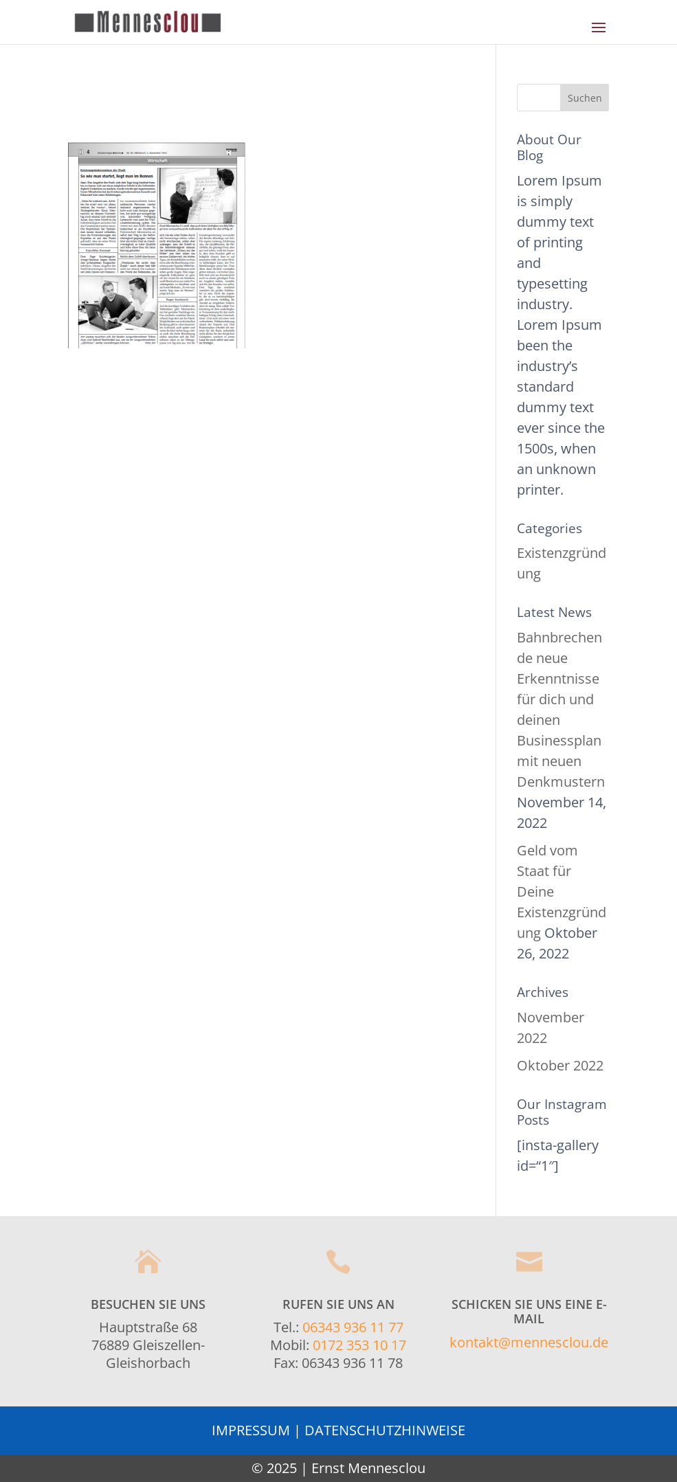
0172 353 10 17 (359, 1345)
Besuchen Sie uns (148, 1304)
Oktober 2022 (560, 1065)
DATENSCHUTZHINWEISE (384, 1430)
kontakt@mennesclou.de (529, 1342)
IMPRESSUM (251, 1430)
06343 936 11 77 (352, 1327)
